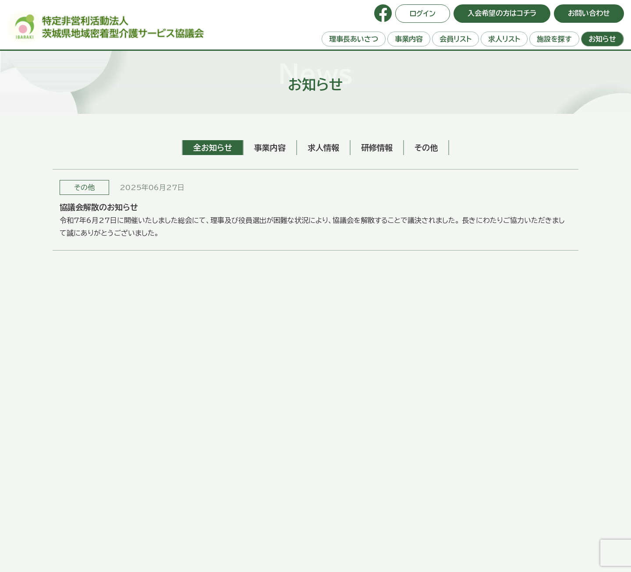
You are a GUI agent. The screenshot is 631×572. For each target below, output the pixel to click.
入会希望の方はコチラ (502, 13)
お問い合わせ (589, 13)
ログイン (423, 13)
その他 (84, 187)
